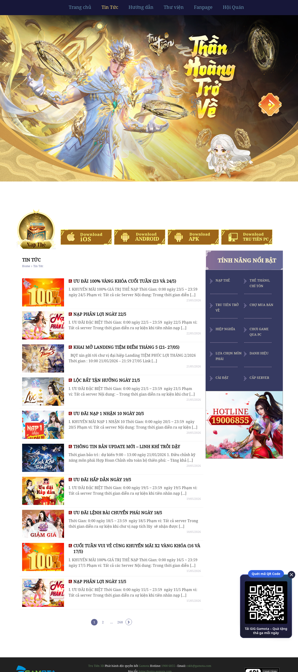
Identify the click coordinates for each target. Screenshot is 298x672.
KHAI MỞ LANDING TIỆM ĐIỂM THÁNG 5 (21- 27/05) (126, 347)
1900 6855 (168, 666)
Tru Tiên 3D (96, 666)
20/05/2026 (193, 433)
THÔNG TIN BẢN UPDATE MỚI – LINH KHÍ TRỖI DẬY (126, 446)
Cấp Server (259, 377)
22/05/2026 (193, 333)
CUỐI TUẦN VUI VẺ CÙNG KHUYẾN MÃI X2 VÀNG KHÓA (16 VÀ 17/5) (136, 548)
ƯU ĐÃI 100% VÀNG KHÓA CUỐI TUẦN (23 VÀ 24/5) (124, 281)
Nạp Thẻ (223, 280)
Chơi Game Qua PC (259, 332)
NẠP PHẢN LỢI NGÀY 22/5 (99, 314)
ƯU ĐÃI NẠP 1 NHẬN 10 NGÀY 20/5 (108, 413)
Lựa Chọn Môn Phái (229, 356)
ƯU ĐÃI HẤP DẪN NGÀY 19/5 (102, 479)
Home (26, 266)
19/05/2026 (193, 499)
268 (120, 622)
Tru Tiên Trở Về (227, 307)
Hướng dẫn (141, 7)
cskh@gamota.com (198, 666)
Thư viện (174, 7)
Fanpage (203, 7)
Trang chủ (80, 7)
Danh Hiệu (259, 353)
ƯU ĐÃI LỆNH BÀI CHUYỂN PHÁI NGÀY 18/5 (117, 512)
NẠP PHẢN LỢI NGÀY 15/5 (99, 581)
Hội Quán (233, 7)
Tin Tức (110, 7)
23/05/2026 (193, 300)
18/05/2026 (193, 532)
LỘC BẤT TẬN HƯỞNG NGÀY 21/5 (106, 380)
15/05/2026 (193, 571)
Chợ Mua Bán (261, 304)
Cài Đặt (222, 377)
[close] (289, 574)
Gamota (144, 666)
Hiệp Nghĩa (225, 329)
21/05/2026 (193, 366)
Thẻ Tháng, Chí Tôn (260, 283)
